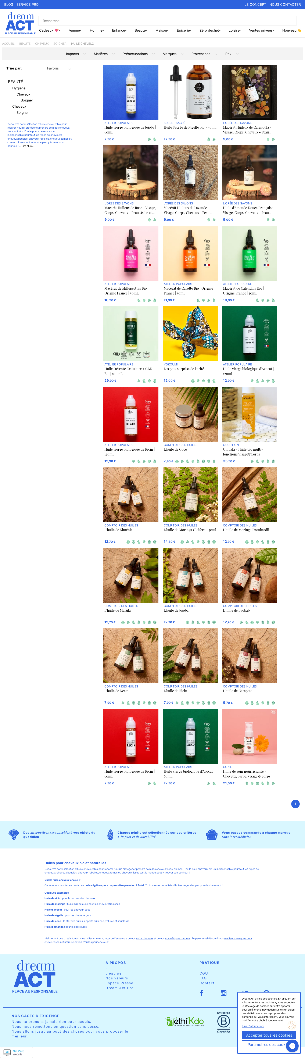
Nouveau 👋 (292, 30)
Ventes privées (261, 30)
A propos (115, 963)
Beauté (24, 43)
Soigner (60, 43)
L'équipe (113, 973)
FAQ (203, 978)
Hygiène (18, 88)
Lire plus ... (28, 145)
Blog (8, 4)
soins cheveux (144, 938)
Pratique (210, 963)
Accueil (8, 43)
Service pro (28, 4)
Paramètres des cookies (269, 1044)
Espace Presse (119, 983)
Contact (207, 983)
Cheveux (42, 43)
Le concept (255, 4)
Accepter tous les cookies (269, 1035)
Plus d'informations (253, 1026)
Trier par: (14, 68)
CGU (204, 973)
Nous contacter (285, 4)
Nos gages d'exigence (36, 1016)
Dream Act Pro (119, 988)
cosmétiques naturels (177, 938)
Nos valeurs (116, 978)
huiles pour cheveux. (97, 942)
